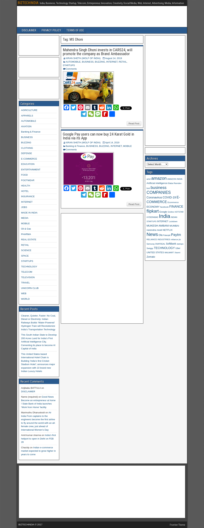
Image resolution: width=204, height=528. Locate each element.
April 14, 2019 (112, 142)
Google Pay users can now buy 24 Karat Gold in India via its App (98, 136)
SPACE (25, 255)
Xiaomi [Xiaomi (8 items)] (177, 252)
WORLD (25, 299)
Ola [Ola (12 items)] (161, 235)
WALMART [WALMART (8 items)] (169, 252)
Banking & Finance (75, 146)
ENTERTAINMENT (30, 169)
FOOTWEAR (27, 180)
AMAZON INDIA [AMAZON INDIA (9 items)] (174, 179)
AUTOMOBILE (73, 61)
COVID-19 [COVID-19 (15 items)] (169, 197)
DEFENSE (26, 153)
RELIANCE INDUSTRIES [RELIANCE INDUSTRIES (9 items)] (158, 239)
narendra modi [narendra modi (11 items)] (154, 230)
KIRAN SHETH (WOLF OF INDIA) (83, 58)
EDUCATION (28, 164)
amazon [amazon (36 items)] (159, 178)
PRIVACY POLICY (51, 30)
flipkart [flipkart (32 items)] (153, 211)
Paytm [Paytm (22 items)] (176, 235)
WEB (23, 293)
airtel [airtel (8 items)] (149, 179)
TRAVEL (25, 282)
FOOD (24, 175)
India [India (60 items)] (164, 216)
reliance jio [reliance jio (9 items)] (176, 239)
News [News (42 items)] (152, 234)
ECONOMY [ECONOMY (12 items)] (153, 206)
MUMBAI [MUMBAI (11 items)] (174, 225)
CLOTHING (27, 148)
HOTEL (25, 191)
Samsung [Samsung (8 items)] (151, 244)
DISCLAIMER (29, 30)
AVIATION (26, 126)
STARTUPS (69, 65)
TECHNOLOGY (29, 266)
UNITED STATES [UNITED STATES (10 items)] (155, 252)
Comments (71, 69)
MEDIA (24, 218)
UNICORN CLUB (30, 288)
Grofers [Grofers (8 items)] (171, 212)
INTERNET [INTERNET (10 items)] (162, 221)
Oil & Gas (26, 228)
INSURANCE (28, 196)
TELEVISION (28, 277)
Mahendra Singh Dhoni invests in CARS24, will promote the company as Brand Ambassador (97, 52)
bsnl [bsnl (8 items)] (148, 188)
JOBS (24, 207)
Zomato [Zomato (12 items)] (151, 256)
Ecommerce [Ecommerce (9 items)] (173, 202)
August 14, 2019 (113, 58)
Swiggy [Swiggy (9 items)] (150, 248)
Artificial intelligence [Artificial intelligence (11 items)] (157, 183)
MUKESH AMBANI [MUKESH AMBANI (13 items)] (158, 225)
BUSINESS (88, 61)
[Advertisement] (89, 268)
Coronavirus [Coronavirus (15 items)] (154, 197)
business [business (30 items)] (158, 187)
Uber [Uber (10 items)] (177, 248)
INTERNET (112, 61)
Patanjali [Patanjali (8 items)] (166, 235)
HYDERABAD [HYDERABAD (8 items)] (152, 217)
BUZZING (100, 61)
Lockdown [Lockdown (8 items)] (173, 221)
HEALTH (25, 185)
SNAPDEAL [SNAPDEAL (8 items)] (160, 244)
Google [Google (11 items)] (163, 211)
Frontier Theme (177, 524)
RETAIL (123, 61)
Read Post (134, 123)
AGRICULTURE (29, 110)
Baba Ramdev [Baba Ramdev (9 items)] (175, 183)
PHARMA (26, 234)
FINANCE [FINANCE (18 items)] (176, 206)
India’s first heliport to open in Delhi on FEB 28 (38, 438)
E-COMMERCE (29, 158)
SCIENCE (26, 250)
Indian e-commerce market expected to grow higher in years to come (38, 451)
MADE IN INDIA (29, 212)
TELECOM (26, 272)
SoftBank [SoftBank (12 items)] (171, 243)
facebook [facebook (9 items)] (164, 207)
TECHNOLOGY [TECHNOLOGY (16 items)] (164, 248)
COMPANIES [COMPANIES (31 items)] (159, 192)
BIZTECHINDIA (28, 3)
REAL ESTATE (28, 239)
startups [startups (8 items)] (180, 244)
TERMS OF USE (75, 30)
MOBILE (127, 146)
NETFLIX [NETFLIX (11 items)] (167, 230)
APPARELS (27, 115)
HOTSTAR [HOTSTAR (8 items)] (179, 212)
